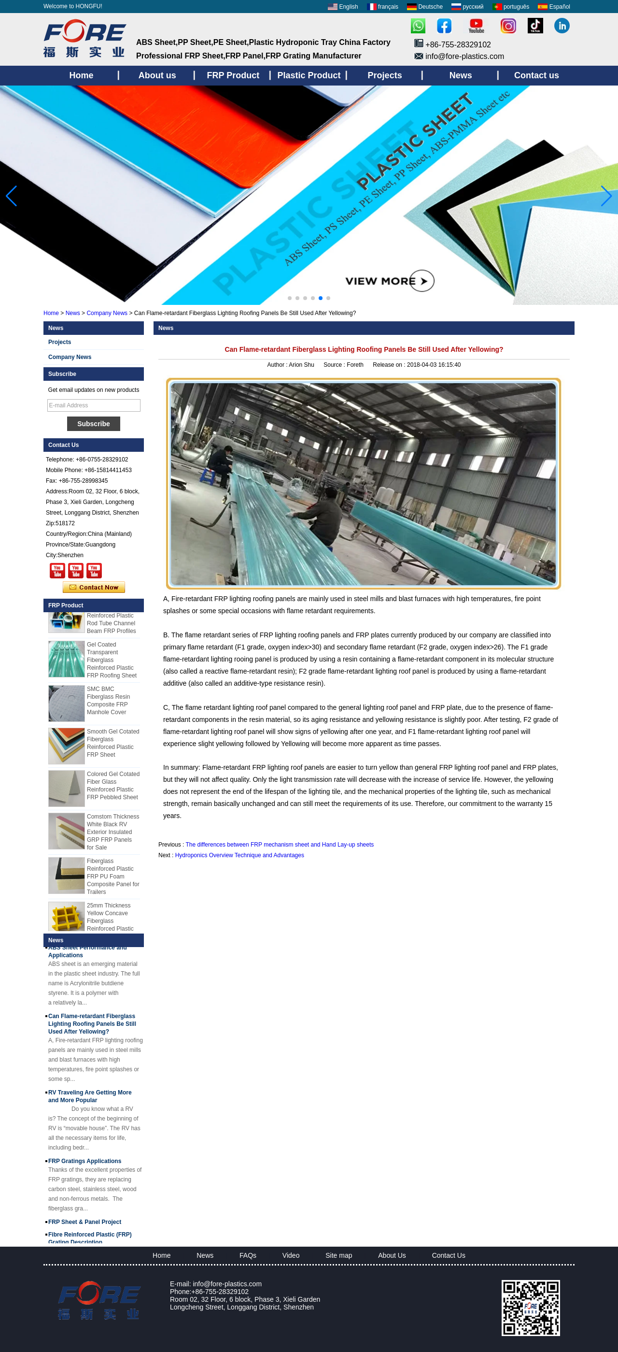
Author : (278, 364)
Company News (106, 313)
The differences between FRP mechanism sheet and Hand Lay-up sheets (279, 844)
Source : (335, 364)
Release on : (390, 364)
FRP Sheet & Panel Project (84, 1224)
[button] (290, 298)
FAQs (247, 1255)
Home (51, 313)
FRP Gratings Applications (84, 1163)
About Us (392, 1255)
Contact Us (448, 1255)
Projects (59, 342)
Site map (338, 1255)
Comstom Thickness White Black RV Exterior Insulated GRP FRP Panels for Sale (113, 834)
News (73, 313)
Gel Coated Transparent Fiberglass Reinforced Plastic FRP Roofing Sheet (112, 662)
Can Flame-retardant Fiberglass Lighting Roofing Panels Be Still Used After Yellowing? (92, 1026)
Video (291, 1255)
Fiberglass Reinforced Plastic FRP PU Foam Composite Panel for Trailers (113, 879)
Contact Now (94, 587)
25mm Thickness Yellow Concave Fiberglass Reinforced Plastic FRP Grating (110, 923)
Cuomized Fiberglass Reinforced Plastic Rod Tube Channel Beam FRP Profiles (111, 618)
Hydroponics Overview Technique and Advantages (239, 855)
